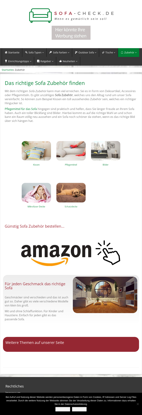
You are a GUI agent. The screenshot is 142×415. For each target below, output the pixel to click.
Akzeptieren (63, 409)
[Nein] (137, 404)
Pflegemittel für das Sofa (21, 109)
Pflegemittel (71, 161)
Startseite (7, 69)
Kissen (50, 161)
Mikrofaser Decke (50, 202)
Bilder (92, 161)
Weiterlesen (79, 409)
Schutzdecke (71, 202)
